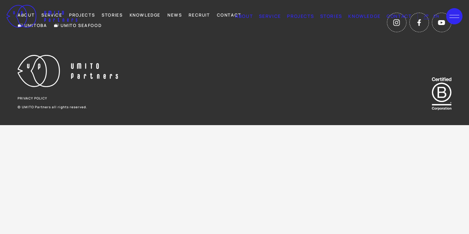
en (436, 16)
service (270, 16)
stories (331, 16)
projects (300, 16)
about (244, 16)
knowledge (364, 16)
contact (399, 16)
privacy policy (32, 98)
